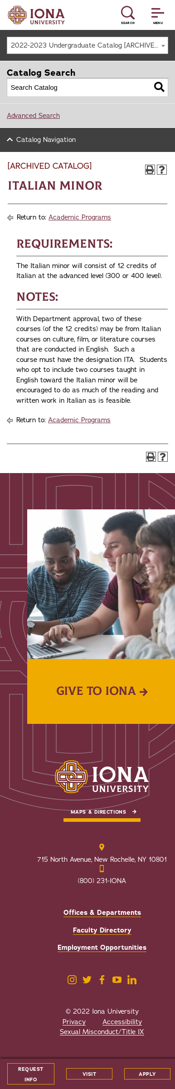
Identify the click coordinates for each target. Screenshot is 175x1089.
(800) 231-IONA (102, 880)
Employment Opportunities (102, 947)
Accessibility (122, 1021)
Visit (90, 1074)
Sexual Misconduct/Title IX (102, 1031)
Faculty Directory (102, 930)
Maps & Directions (98, 812)
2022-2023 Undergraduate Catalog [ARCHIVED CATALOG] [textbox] (89, 45)
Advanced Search (33, 115)
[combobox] (87, 45)
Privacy (74, 1021)
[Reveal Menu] (158, 15)
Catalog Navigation (46, 139)
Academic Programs (80, 217)
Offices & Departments (102, 912)
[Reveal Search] (128, 15)
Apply (147, 1074)
